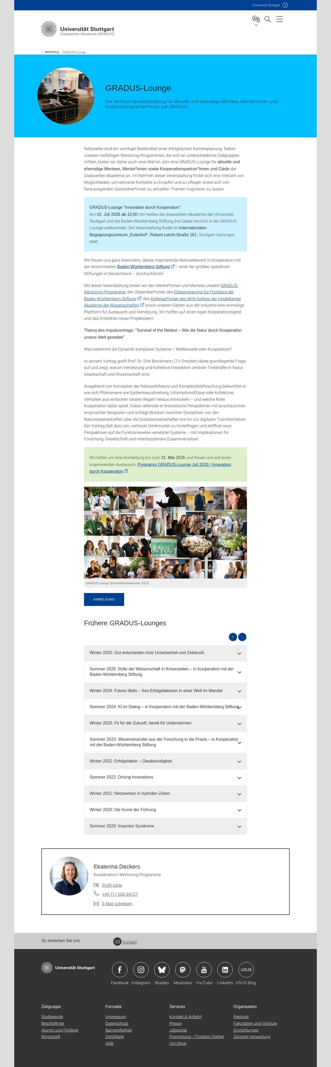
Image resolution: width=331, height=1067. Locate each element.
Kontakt (125, 942)
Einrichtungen (246, 1030)
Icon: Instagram (141, 969)
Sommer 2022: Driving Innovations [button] (121, 777)
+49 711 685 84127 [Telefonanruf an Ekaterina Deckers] (120, 894)
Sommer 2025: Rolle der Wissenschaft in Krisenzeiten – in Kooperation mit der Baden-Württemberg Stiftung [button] (162, 672)
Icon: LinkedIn (225, 969)
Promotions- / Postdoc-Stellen (196, 1036)
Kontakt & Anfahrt (185, 1016)
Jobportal (178, 1030)
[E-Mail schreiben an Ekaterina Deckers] (113, 903)
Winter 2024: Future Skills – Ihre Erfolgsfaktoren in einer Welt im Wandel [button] (156, 690)
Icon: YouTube (204, 969)
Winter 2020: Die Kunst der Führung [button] (123, 809)
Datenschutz (117, 1023)
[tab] (165, 653)
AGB (110, 1043)
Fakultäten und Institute (255, 1023)
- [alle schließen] (242, 637)
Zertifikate (115, 1036)
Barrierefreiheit (119, 1030)
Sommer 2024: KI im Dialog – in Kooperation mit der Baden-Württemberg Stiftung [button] (164, 707)
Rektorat (241, 1016)
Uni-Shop (177, 1043)
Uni (266, 5)
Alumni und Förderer (59, 1030)
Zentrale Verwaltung (252, 1036)
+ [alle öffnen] (233, 637)
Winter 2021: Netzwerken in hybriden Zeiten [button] (130, 793)
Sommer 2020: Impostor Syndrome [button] (122, 826)
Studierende (52, 1016)
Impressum (116, 1016)
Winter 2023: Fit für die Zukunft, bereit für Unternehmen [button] (140, 723)
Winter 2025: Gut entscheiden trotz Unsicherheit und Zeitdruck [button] (147, 652)
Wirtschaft (50, 1036)
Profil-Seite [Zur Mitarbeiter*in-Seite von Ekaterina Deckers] (112, 885)
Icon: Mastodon (183, 969)
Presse (175, 1023)
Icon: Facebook (119, 969)
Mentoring (52, 52)
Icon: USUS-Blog (246, 969)
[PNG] (165, 533)
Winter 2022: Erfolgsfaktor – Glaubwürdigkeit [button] (131, 761)
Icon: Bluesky (162, 969)
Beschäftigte (52, 1023)
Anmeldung (104, 599)
